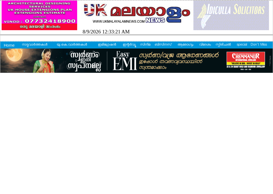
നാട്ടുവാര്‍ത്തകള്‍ (34, 45)
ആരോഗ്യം (185, 45)
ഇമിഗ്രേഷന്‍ (107, 45)
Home (9, 45)
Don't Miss (259, 45)
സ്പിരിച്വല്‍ (223, 45)
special (242, 45)
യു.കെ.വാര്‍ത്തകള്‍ (72, 45)
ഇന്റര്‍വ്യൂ (129, 45)
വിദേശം (205, 45)
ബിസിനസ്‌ (163, 45)
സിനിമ (145, 45)
